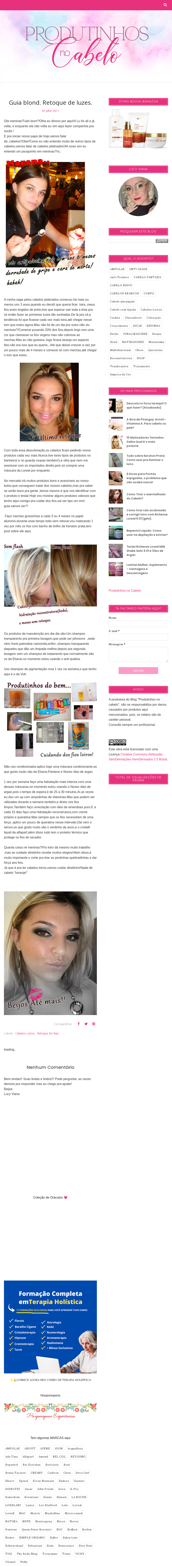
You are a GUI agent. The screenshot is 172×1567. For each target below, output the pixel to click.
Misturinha (156, 342)
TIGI (8, 1554)
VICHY (80, 1554)
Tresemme (50, 1554)
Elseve (9, 1481)
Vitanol (10, 1562)
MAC (22, 1513)
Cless (67, 1473)
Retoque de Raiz (48, 1033)
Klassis (62, 1497)
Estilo (114, 334)
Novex (74, 1521)
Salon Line (70, 1537)
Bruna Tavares (15, 1473)
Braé (67, 1464)
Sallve (54, 1537)
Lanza (30, 1505)
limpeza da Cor (120, 374)
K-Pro (74, 1489)
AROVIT (30, 1448)
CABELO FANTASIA (147, 277)
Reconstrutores (121, 358)
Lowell (9, 1513)
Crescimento (119, 326)
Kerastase (32, 1497)
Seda (50, 1545)
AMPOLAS (12, 1448)
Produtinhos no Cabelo (125, 590)
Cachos (115, 317)
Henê (113, 342)
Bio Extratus (32, 1464)
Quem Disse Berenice (37, 1529)
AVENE (45, 1448)
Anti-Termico (119, 277)
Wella (23, 1562)
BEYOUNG (78, 1456)
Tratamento (141, 366)
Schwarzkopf (14, 1545)
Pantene (11, 1529)
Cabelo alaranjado (122, 301)
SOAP (141, 358)
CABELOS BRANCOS (124, 293)
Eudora (64, 1481)
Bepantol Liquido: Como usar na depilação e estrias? (147, 533)
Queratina (155, 350)
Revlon (87, 1529)
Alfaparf (28, 1456)
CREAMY (37, 1473)
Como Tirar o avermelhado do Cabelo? (146, 496)
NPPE (26, 1521)
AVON (59, 1448)
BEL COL (59, 1456)
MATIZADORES (133, 342)
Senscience (66, 1545)
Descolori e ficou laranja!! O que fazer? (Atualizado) (147, 405)
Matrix (35, 1513)
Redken (72, 1529)
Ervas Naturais (43, 1481)
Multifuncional (120, 350)
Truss (66, 1554)
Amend (43, 1456)
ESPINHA (153, 326)
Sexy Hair (86, 1545)
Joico (62, 1489)
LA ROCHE (79, 1497)
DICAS (137, 326)
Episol (23, 1481)
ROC (60, 1529)
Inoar (29, 1489)
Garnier (79, 1481)
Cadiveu (53, 1473)
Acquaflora (75, 1448)
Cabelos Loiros (25, 1033)
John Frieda (45, 1489)
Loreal (77, 1505)
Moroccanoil (74, 1513)
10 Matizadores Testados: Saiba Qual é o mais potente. (145, 442)
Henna (156, 334)
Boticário (52, 1464)
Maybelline (52, 1513)
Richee (9, 1537)
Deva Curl (82, 1473)
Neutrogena (43, 1521)
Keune (47, 1497)
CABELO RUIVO (121, 285)
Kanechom (12, 1497)
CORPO (149, 293)
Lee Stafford (48, 1505)
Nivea (61, 1521)
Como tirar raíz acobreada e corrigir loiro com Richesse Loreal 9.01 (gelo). (147, 514)
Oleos (139, 350)
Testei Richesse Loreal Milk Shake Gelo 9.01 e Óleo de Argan (146, 551)
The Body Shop (27, 1554)
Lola (65, 1505)
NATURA (11, 1521)
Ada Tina (11, 1456)
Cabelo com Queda (123, 309)
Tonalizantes (119, 366)
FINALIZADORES (135, 334)
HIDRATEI (12, 1489)
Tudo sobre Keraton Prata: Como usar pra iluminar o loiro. (146, 460)
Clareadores (133, 317)
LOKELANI (13, 1505)
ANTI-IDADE (138, 269)
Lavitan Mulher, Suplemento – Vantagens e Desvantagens (147, 569)
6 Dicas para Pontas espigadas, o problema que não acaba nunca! (147, 478)
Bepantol (11, 1464)
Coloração (154, 317)
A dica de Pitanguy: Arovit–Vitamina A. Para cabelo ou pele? (146, 423)
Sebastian (35, 1545)
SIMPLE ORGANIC (32, 1537)
